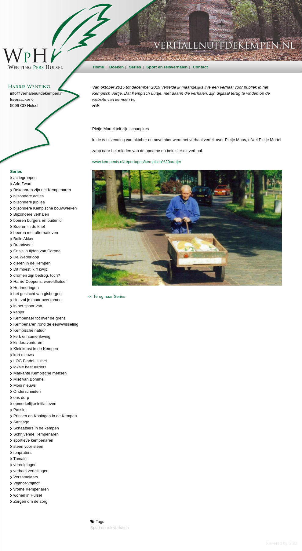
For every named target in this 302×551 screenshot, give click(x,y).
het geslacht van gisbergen (36, 293)
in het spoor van (26, 306)
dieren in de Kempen (30, 263)
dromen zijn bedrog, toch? (35, 275)
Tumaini (18, 458)
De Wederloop (24, 257)
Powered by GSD (281, 543)
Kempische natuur (28, 330)
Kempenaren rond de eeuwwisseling (44, 324)
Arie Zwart (20, 183)
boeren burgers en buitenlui (36, 220)
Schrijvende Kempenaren (34, 434)
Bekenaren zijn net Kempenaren (40, 190)
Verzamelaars (24, 477)
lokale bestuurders (28, 367)
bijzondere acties (27, 196)
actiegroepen (23, 177)
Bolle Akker (22, 238)
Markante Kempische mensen (38, 373)
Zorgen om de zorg (28, 501)
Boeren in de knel (27, 226)
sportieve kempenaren (31, 440)
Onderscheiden (25, 391)
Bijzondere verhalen (29, 214)
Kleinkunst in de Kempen (34, 348)
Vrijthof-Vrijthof (25, 483)
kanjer (17, 312)
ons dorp (19, 397)
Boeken (116, 67)
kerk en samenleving (30, 336)
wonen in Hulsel (26, 495)
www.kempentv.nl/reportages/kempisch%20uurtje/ (136, 161)
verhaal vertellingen (29, 471)
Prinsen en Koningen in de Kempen (43, 416)
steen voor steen (26, 446)
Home (98, 67)
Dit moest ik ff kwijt (28, 269)
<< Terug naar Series (106, 296)
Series (135, 67)
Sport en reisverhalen (166, 67)
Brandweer (21, 245)
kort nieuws (22, 354)
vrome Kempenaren (29, 489)
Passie (17, 409)
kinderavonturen (26, 342)
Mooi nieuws (23, 385)
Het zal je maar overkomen (36, 299)
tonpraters (20, 452)
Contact (200, 67)
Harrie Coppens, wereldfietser (38, 281)
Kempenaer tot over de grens (38, 318)
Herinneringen (24, 287)
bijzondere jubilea (27, 202)
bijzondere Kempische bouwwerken (43, 208)
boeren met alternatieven (34, 232)
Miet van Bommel (27, 379)
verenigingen (23, 464)
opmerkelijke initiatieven (33, 403)
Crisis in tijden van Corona (35, 251)
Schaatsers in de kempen (34, 428)
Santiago (19, 422)
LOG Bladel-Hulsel (28, 361)
